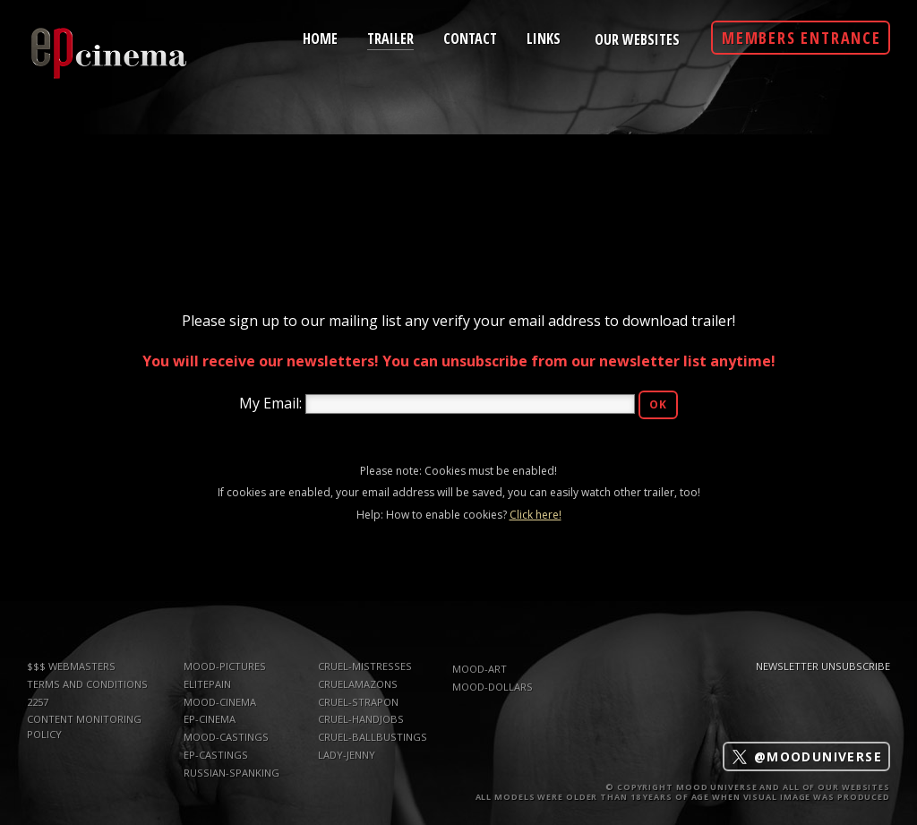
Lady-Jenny (346, 754)
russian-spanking (231, 772)
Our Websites (637, 39)
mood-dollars (492, 686)
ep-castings (216, 754)
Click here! (535, 514)
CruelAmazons (358, 684)
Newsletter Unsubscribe (823, 666)
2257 (37, 702)
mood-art (479, 668)
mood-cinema (220, 702)
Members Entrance (801, 37)
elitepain (207, 684)
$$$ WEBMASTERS (71, 666)
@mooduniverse (806, 756)
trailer (390, 37)
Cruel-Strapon (358, 702)
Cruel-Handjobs (361, 719)
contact (470, 38)
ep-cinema (210, 719)
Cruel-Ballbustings (372, 736)
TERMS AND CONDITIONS (87, 684)
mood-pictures (225, 666)
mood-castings (226, 736)
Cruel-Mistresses (365, 666)
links (544, 38)
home (320, 38)
